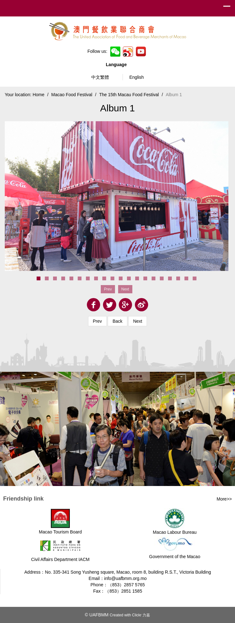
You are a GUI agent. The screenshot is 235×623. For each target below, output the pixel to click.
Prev (97, 321)
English (136, 77)
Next (137, 321)
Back (117, 321)
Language (117, 64)
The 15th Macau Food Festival (129, 94)
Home (38, 94)
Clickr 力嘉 (141, 615)
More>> (224, 499)
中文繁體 (100, 77)
